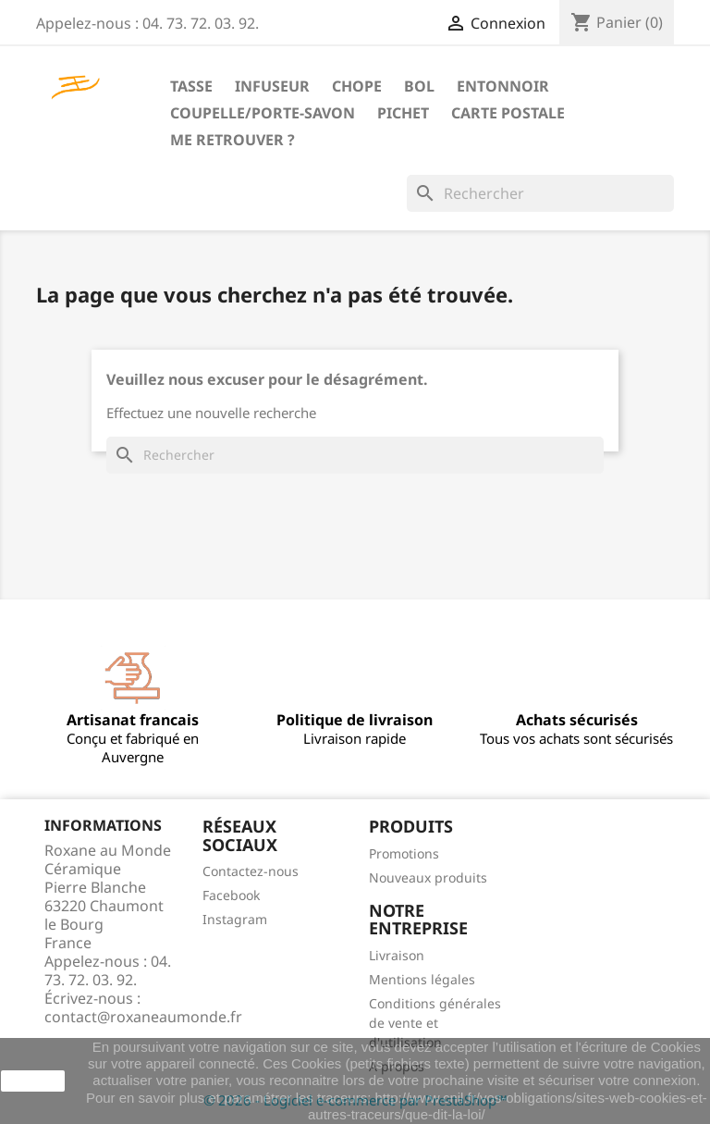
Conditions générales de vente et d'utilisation (435, 1022)
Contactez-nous (250, 871)
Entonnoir (503, 86)
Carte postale (508, 113)
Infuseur (272, 86)
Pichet (403, 113)
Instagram (234, 919)
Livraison (396, 955)
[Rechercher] (540, 193)
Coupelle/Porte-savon (262, 113)
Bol (419, 86)
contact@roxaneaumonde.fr (143, 1017)
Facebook (231, 895)
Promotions (404, 853)
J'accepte (33, 1080)
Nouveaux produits (428, 877)
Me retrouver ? (232, 140)
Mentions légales (422, 979)
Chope (357, 86)
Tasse (191, 86)
